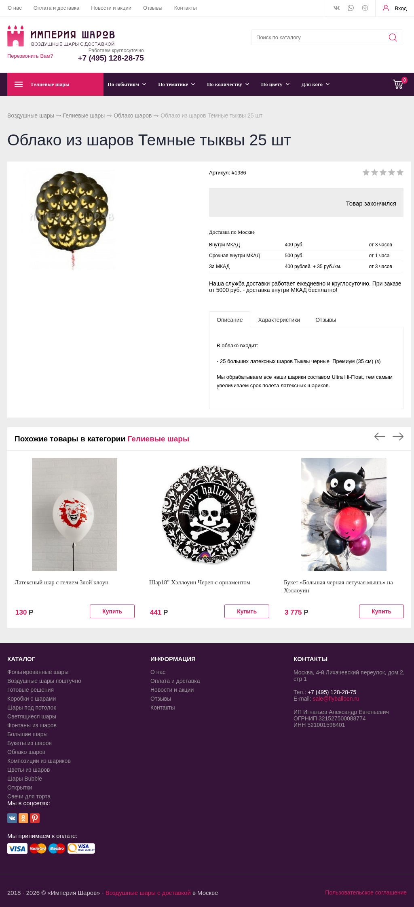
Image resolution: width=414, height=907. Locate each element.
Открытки (19, 787)
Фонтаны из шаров (32, 725)
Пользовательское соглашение (366, 892)
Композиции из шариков (39, 761)
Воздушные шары (30, 115)
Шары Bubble (24, 778)
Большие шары (27, 734)
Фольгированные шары (37, 672)
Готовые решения (30, 690)
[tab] (229, 319)
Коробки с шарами (31, 698)
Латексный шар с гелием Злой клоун (61, 582)
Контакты (185, 8)
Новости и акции (111, 8)
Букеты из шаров (29, 743)
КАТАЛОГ (21, 658)
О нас (15, 8)
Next (398, 437)
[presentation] (229, 319)
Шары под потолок (31, 707)
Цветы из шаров (28, 769)
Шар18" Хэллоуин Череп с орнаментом (199, 582)
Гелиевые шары (84, 115)
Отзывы (153, 8)
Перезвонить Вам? (30, 56)
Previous (379, 437)
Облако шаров (133, 115)
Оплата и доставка (57, 8)
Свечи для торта (29, 796)
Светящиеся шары (31, 716)
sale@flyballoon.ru (336, 698)
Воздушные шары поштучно (44, 681)
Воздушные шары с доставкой (148, 892)
